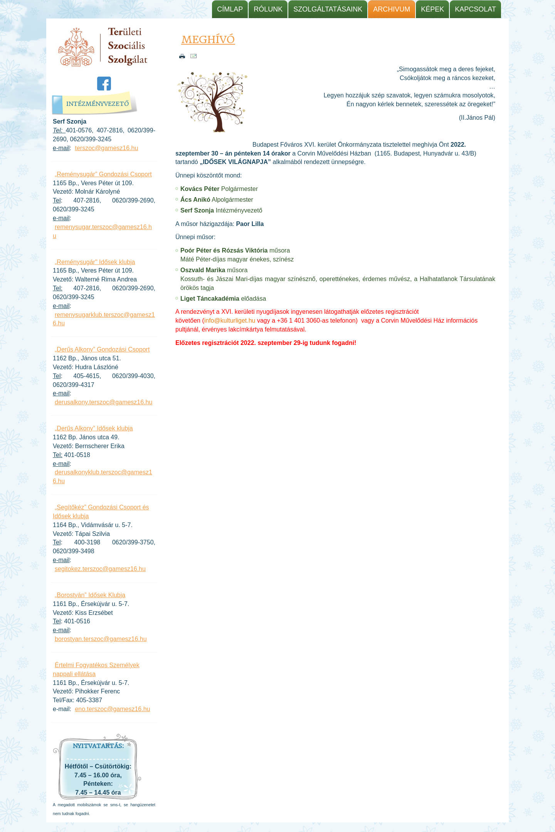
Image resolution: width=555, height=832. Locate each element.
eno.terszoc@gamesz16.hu (112, 709)
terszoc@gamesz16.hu (106, 148)
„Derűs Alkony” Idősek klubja (94, 428)
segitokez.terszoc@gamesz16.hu (100, 569)
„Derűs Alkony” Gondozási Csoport (102, 349)
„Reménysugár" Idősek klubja (95, 262)
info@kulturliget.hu (230, 320)
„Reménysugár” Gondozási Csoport (103, 174)
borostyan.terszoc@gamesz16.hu (101, 639)
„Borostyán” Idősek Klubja (90, 595)
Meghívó (208, 39)
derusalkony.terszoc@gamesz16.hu (103, 402)
